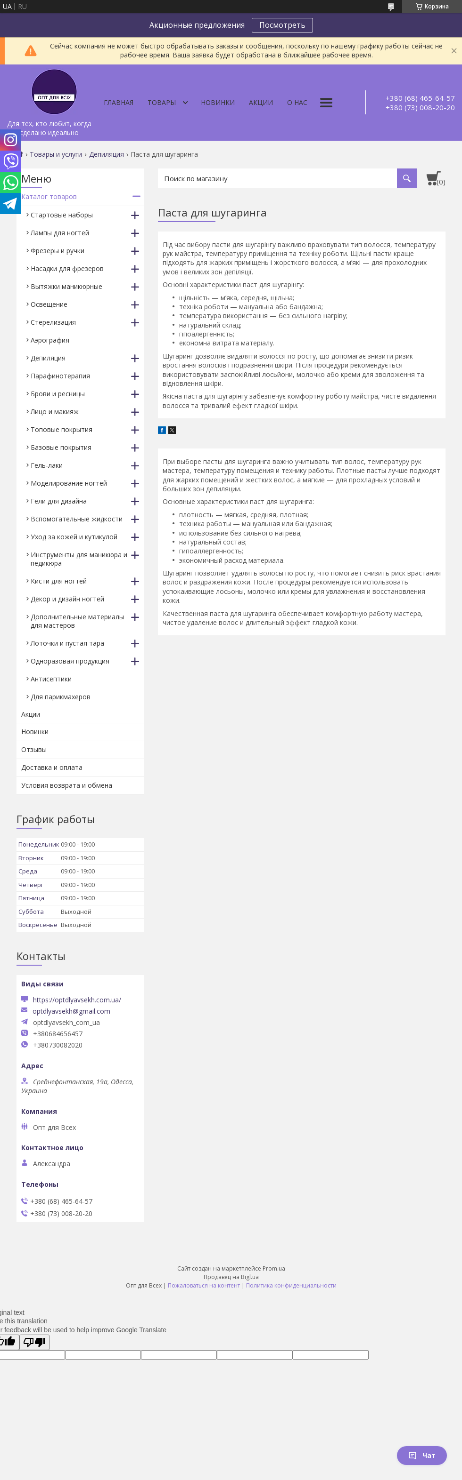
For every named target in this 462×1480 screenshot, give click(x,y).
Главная (118, 102)
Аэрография (50, 340)
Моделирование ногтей (69, 483)
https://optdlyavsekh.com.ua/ (77, 999)
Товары (162, 102)
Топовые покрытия (61, 429)
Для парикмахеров (61, 696)
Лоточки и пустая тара (67, 643)
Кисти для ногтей (59, 580)
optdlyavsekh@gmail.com (71, 1011)
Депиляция (106, 154)
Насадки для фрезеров (67, 268)
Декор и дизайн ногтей (67, 598)
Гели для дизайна (59, 500)
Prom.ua (274, 1268)
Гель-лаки (47, 465)
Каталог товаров (49, 196)
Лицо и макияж (55, 411)
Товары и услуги (56, 154)
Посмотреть (282, 25)
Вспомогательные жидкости (77, 518)
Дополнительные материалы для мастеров (77, 621)
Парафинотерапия (60, 375)
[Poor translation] (34, 1342)
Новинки (218, 102)
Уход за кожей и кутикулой (74, 536)
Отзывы (34, 749)
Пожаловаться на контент (204, 1285)
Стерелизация (53, 322)
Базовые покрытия (61, 447)
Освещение (49, 304)
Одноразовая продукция (70, 660)
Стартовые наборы (62, 214)
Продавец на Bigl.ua (231, 1277)
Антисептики (51, 678)
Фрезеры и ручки (57, 250)
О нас (297, 102)
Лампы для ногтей (60, 232)
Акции (261, 102)
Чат (422, 1455)
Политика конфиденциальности (291, 1285)
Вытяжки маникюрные (66, 286)
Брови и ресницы (58, 393)
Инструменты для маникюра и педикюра (79, 559)
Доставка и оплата (51, 767)
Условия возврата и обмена (66, 785)
